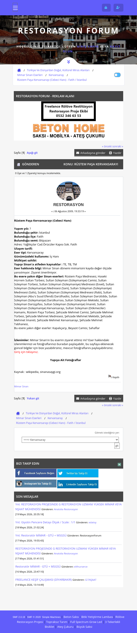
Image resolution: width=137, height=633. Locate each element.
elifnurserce (80, 566)
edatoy (92, 522)
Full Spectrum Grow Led (86, 622)
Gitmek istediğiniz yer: (107, 432)
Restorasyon (68, 205)
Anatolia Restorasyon (66, 509)
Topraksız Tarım (56, 622)
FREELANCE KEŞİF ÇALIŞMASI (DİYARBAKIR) (43, 580)
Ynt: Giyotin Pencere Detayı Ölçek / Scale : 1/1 (45, 522)
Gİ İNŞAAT (90, 579)
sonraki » (117, 146)
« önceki (107, 146)
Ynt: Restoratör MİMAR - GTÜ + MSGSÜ (41, 535)
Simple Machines (51, 617)
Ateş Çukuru (65, 627)
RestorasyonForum (90, 535)
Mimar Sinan (21, 386)
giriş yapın (88, 46)
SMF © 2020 (34, 617)
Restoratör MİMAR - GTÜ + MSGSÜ (38, 566)
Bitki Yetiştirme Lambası (97, 617)
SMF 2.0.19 (19, 617)
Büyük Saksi (84, 627)
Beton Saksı (71, 617)
